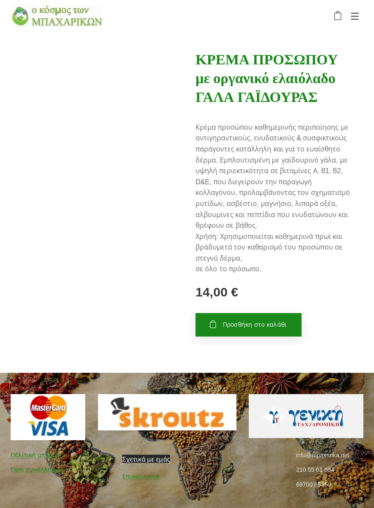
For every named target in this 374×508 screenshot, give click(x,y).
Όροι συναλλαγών (37, 469)
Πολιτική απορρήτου (40, 455)
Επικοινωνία (140, 476)
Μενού (355, 16)
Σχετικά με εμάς (146, 459)
